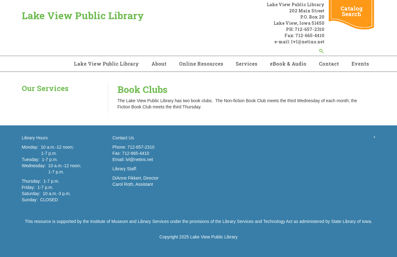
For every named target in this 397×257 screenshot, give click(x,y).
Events (360, 63)
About (159, 63)
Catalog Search (352, 11)
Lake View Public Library (83, 15)
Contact (329, 63)
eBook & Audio (288, 63)
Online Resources (201, 63)
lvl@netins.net (139, 159)
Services (246, 63)
